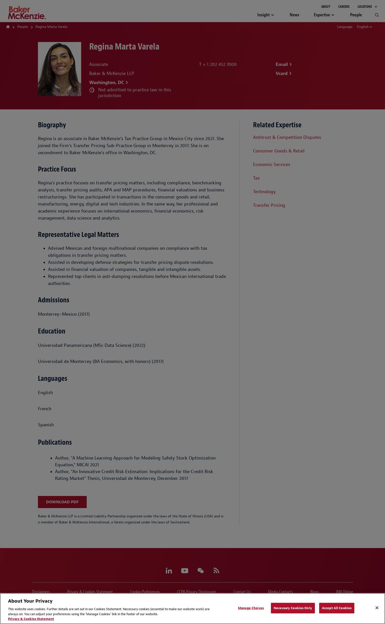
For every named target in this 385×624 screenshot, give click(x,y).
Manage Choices (251, 608)
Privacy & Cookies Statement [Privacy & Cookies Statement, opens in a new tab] (31, 619)
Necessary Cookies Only (293, 608)
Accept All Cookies (337, 608)
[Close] (376, 607)
